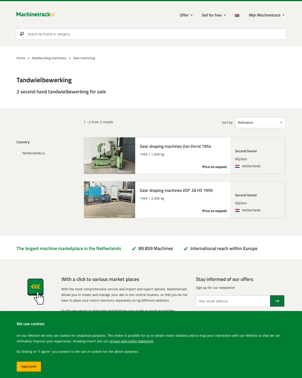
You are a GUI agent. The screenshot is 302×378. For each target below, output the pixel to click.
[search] (151, 34)
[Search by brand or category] (151, 34)
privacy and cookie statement (131, 341)
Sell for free (212, 15)
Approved (28, 366)
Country (23, 141)
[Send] (277, 301)
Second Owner (246, 150)
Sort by (227, 122)
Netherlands (31, 153)
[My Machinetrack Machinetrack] (267, 15)
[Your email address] (233, 301)
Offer (184, 15)
